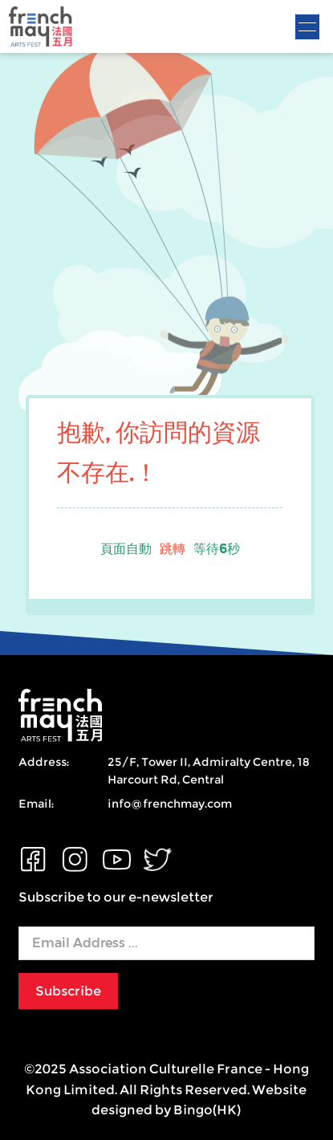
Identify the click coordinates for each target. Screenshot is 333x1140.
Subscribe (68, 991)
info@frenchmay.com (170, 803)
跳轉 (172, 548)
